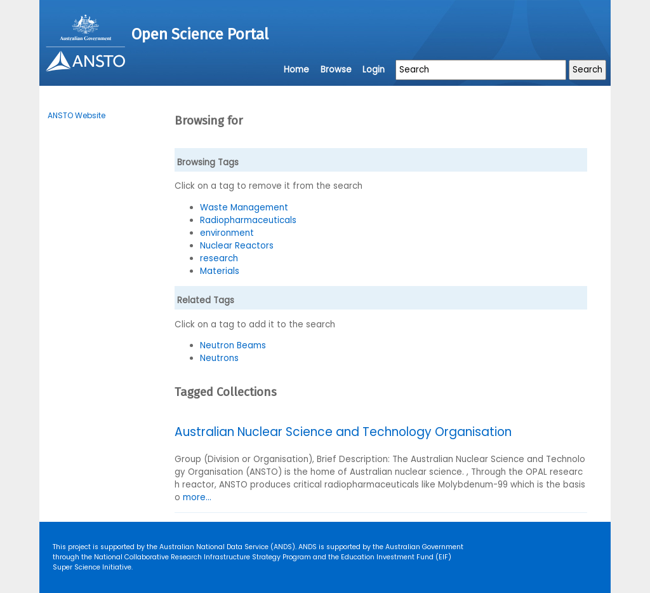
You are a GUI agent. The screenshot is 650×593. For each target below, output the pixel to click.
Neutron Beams (233, 345)
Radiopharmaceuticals (248, 220)
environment (227, 233)
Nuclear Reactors (237, 246)
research (219, 258)
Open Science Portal (200, 34)
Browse (336, 70)
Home (296, 70)
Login (373, 70)
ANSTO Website (76, 115)
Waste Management (244, 207)
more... (197, 497)
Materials (219, 271)
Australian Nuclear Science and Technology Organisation (343, 431)
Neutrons (219, 358)
